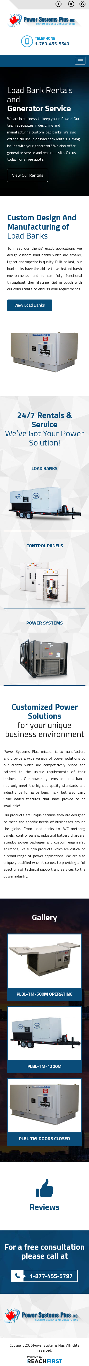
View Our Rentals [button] (27, 175)
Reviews (44, 1206)
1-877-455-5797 (42, 1275)
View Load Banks (29, 305)
